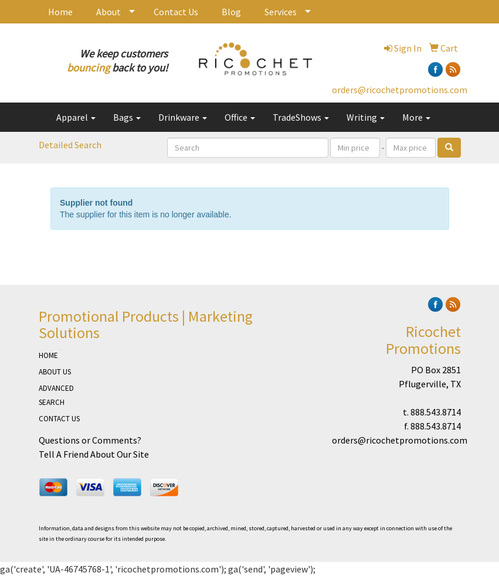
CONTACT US (59, 419)
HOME (48, 355)
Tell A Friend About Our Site (94, 454)
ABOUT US (55, 372)
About (108, 12)
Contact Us (176, 12)
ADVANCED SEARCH (56, 395)
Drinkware (182, 117)
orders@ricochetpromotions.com (399, 90)
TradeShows (301, 117)
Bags (127, 117)
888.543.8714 (435, 412)
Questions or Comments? (90, 440)
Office (240, 117)
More (416, 117)
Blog (231, 12)
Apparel (76, 117)
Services (280, 12)
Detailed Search (70, 145)
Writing (366, 117)
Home (60, 12)
